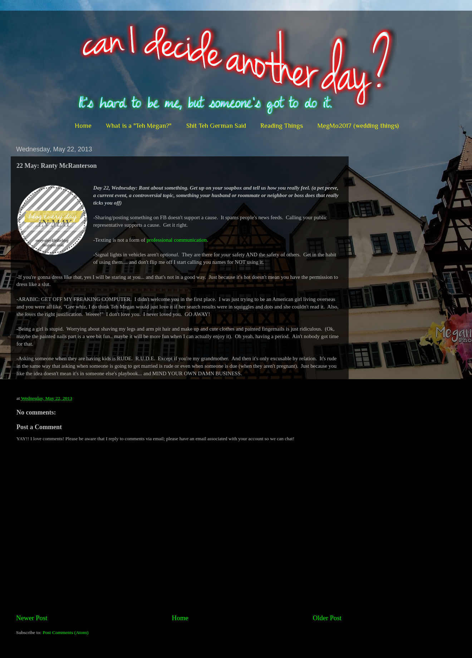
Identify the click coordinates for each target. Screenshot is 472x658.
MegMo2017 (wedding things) (358, 125)
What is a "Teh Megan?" (139, 125)
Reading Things (281, 125)
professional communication (177, 240)
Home (83, 125)
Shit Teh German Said (216, 125)
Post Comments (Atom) (65, 632)
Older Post (327, 618)
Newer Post (32, 618)
